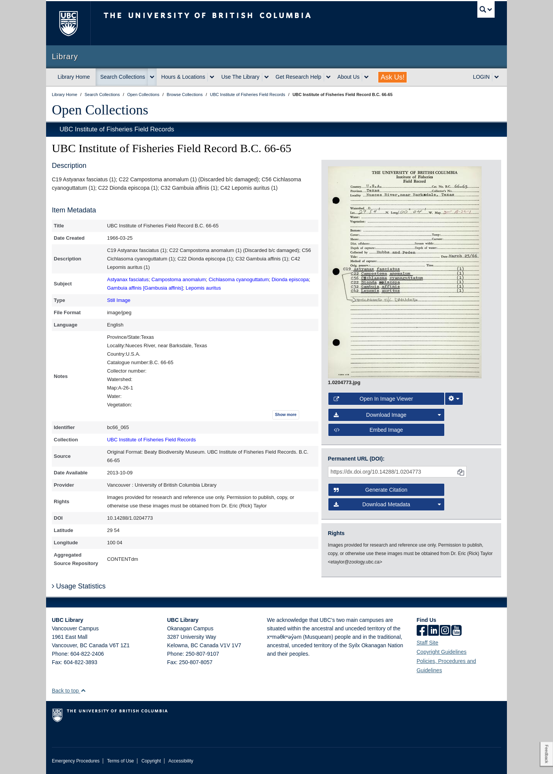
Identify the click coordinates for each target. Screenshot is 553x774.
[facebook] (422, 631)
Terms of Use (120, 761)
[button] (83, 690)
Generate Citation (370, 490)
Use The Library (240, 77)
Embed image (368, 430)
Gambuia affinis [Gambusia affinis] (145, 288)
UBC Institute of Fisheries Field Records (117, 129)
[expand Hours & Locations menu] (212, 77)
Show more (285, 415)
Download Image (387, 415)
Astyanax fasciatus (128, 279)
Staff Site (428, 643)
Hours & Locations (183, 77)
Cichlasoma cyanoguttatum (239, 279)
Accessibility (180, 761)
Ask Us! (392, 77)
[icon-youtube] (456, 631)
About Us (349, 77)
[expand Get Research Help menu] (328, 77)
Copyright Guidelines (442, 652)
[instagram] (445, 631)
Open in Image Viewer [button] (373, 399)
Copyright (151, 761)
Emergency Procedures (75, 761)
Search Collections (122, 77)
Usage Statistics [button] (79, 586)
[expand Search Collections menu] (152, 77)
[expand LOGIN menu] (496, 77)
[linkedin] (433, 631)
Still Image (119, 300)
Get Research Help (298, 77)
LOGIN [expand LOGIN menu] (481, 77)
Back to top (69, 691)
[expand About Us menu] (366, 77)
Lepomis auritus (203, 288)
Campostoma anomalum (178, 279)
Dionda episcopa (290, 279)
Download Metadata (387, 504)
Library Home (74, 77)
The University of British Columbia (68, 23)
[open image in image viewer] (405, 272)
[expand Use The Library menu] (266, 77)
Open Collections (100, 110)
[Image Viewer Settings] (454, 398)
